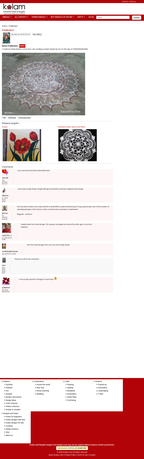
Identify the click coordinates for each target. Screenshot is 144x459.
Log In (91, 17)
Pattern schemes (12, 406)
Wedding (40, 394)
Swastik (9, 394)
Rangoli (6, 17)
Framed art (102, 385)
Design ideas (11, 400)
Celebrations (39, 381)
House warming (42, 391)
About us (9, 435)
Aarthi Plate (71, 397)
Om (7, 391)
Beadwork (71, 391)
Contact (92, 455)
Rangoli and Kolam (10, 413)
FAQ (7, 432)
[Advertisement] (74, 9)
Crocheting (71, 400)
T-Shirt (100, 394)
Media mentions (12, 429)
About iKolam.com (56, 455)
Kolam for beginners (14, 417)
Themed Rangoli (38, 17)
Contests (9, 426)
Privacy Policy (70, 455)
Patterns (6, 381)
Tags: (4, 117)
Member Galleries (129, 1)
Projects (98, 381)
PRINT (22, 46)
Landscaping (103, 391)
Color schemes (12, 403)
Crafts (80, 17)
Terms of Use (82, 455)
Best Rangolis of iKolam (61, 17)
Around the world (43, 385)
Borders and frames (14, 397)
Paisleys (9, 388)
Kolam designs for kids (15, 423)
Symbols (9, 385)
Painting (70, 385)
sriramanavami (24, 117)
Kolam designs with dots (15, 420)
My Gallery (37, 34)
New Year (40, 388)
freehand (12, 117)
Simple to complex (13, 410)
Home (4, 26)
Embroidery (71, 394)
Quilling (70, 388)
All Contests (20, 17)
